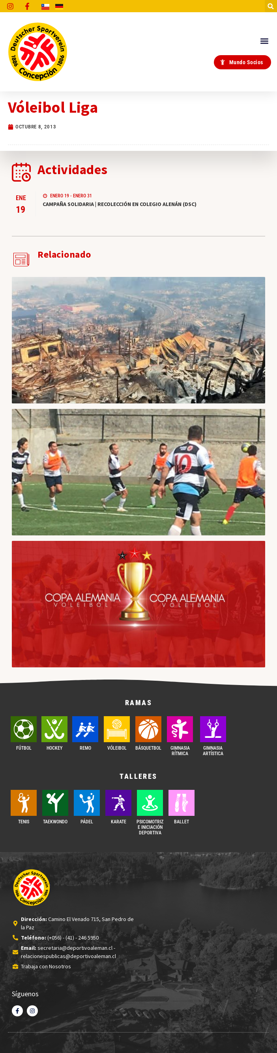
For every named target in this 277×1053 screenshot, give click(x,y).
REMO (85, 748)
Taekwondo (55, 822)
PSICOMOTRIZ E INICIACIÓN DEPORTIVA (150, 827)
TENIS (23, 822)
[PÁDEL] (87, 803)
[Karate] (118, 803)
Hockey (54, 748)
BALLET (181, 822)
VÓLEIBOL (117, 748)
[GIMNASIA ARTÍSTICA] (213, 729)
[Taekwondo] (55, 803)
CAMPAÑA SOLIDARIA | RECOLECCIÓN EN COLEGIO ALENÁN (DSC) (120, 204)
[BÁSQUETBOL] (148, 729)
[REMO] (85, 729)
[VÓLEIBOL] (117, 729)
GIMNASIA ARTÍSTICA (213, 750)
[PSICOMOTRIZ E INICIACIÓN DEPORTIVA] (150, 803)
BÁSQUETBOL (148, 748)
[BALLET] (181, 803)
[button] (271, 6)
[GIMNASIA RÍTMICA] (180, 729)
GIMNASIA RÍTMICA (180, 750)
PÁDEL (86, 822)
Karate (118, 822)
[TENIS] (24, 803)
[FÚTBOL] (24, 729)
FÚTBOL (24, 748)
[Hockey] (54, 729)
